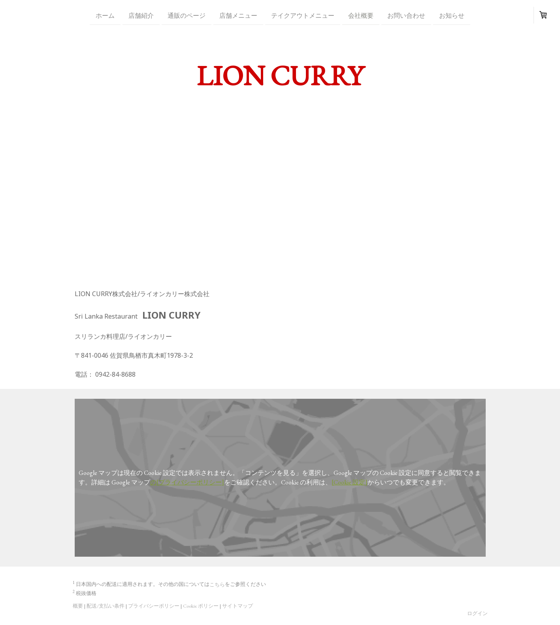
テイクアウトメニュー (302, 15)
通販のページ (187, 15)
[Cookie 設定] (350, 482)
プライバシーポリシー (153, 605)
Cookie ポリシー (201, 605)
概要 (78, 605)
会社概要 (360, 15)
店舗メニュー (238, 15)
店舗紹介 (141, 15)
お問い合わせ (406, 15)
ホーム (105, 15)
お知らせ (451, 15)
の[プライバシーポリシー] (187, 482)
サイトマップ (237, 605)
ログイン (477, 613)
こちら (217, 584)
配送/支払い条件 (105, 605)
